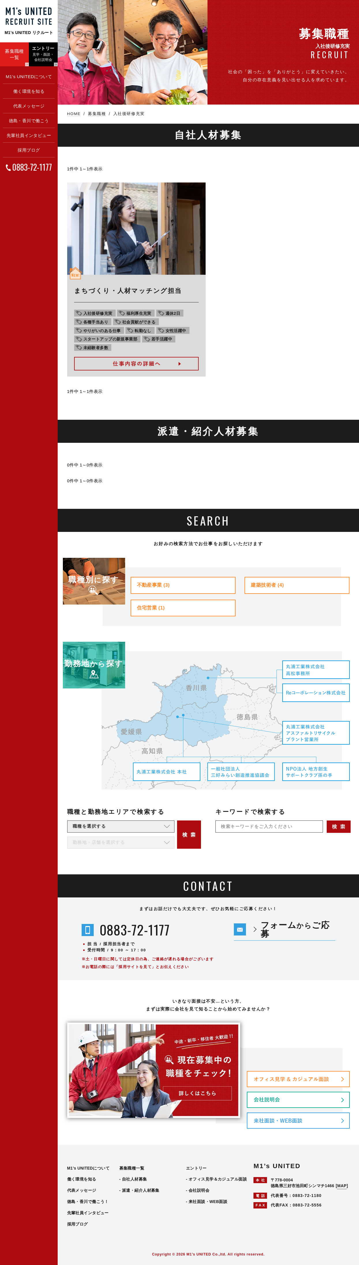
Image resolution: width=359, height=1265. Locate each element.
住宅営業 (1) (151, 608)
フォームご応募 (295, 929)
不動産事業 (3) (153, 585)
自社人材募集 (134, 1179)
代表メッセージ (28, 105)
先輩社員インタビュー (29, 135)
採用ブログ (29, 150)
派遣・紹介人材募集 (140, 1190)
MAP (341, 1185)
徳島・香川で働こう (29, 120)
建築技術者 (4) (267, 585)
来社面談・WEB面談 (208, 1202)
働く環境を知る (28, 91)
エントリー (196, 1168)
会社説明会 (199, 1190)
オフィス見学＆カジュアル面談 (218, 1179)
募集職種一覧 (131, 1168)
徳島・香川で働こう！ (88, 1202)
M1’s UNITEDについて (29, 76)
